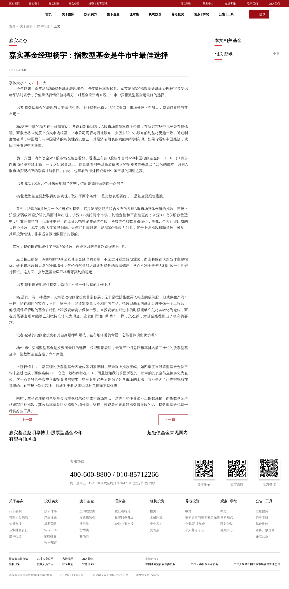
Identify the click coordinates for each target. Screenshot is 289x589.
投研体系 (50, 511)
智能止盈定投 (124, 524)
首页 (48, 14)
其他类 (84, 536)
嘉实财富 (54, 3)
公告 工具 (226, 14)
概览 (153, 511)
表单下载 (262, 517)
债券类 (84, 524)
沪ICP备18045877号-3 (72, 575)
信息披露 (262, 511)
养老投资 (177, 14)
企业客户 (156, 524)
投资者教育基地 (98, 3)
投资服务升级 (124, 517)
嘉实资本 (34, 3)
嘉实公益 (74, 3)
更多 (276, 54)
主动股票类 (87, 511)
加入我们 (274, 3)
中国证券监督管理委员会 (160, 564)
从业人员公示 (45, 558)
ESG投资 (50, 536)
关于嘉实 (68, 14)
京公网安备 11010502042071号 (111, 575)
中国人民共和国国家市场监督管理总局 (257, 564)
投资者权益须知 (18, 558)
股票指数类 (87, 517)
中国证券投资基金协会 (204, 564)
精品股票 (50, 517)
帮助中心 (208, 3)
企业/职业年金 (195, 524)
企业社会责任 (18, 530)
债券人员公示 (45, 564)
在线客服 (230, 3)
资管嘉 (154, 530)
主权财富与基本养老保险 (202, 517)
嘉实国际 (14, 3)
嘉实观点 (226, 517)
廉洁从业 (262, 536)
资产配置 (50, 543)
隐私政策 (14, 564)
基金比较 (262, 524)
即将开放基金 (265, 530)
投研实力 (90, 14)
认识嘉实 (15, 511)
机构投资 (155, 14)
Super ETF (51, 530)
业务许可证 (89, 564)
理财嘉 (134, 14)
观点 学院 (201, 14)
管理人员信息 (18, 517)
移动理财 (186, 3)
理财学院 (226, 524)
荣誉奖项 (15, 524)
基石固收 (50, 524)
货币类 (84, 530)
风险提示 (67, 558)
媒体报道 (45, 26)
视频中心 (226, 530)
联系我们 (252, 3)
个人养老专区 (194, 530)
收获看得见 (123, 511)
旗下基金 (113, 14)
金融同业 (156, 517)
